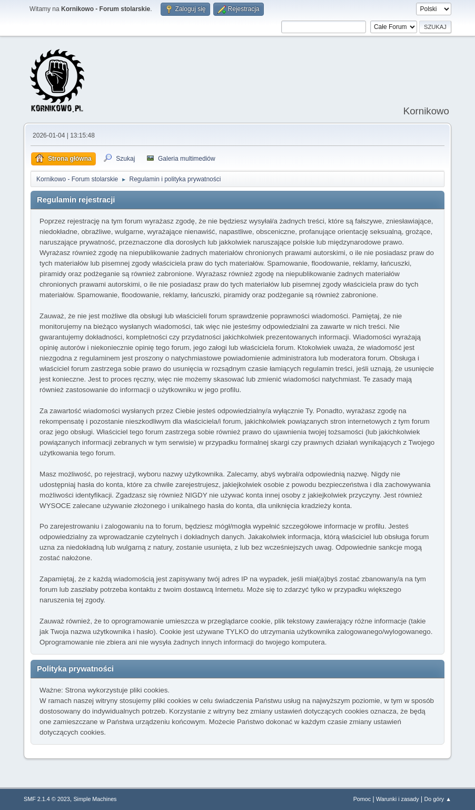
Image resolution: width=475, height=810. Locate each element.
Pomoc (362, 799)
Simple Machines (94, 799)
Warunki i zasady (397, 799)
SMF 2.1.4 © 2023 (47, 799)
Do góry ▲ (437, 799)
